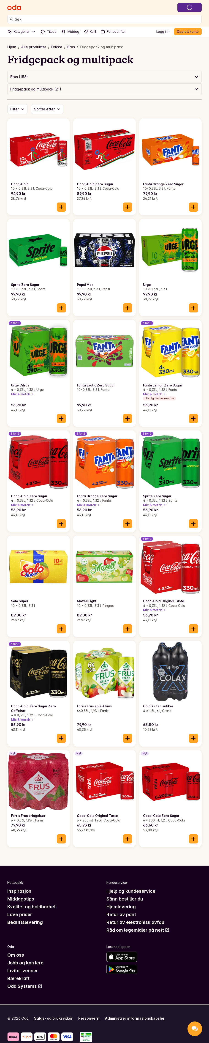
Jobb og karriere (25, 963)
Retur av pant (121, 914)
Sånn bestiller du (124, 899)
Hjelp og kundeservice (130, 891)
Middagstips (20, 899)
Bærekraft (18, 978)
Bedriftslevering (25, 922)
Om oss (15, 955)
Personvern (88, 1018)
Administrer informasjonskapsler (135, 1018)
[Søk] (11, 19)
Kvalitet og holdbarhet (31, 906)
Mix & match (22, 394)
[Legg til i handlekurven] (61, 207)
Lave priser (19, 914)
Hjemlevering (121, 906)
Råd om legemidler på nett (137, 930)
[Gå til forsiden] (14, 7)
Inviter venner (22, 970)
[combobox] (107, 19)
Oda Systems (24, 986)
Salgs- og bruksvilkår (53, 1018)
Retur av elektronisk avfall (135, 922)
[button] (104, 76)
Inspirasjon (19, 891)
